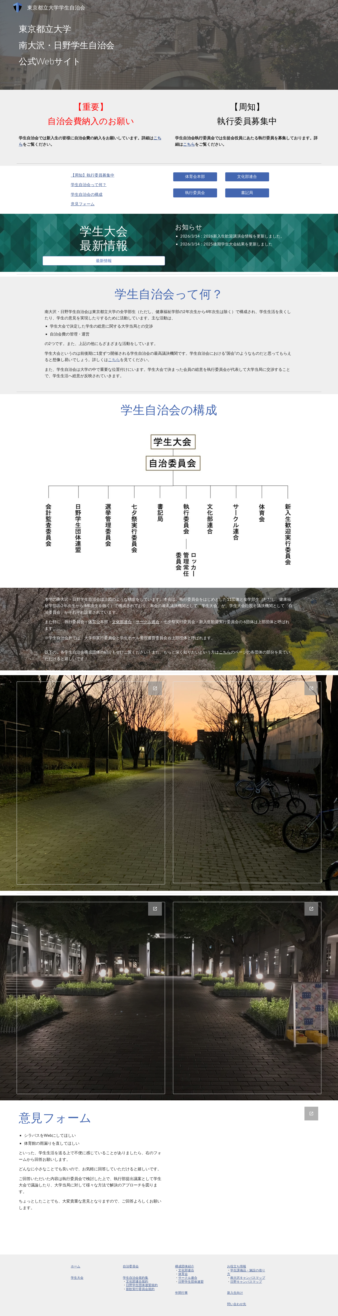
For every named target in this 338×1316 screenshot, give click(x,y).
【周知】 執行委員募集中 (92, 175)
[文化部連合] (247, 177)
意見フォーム (83, 204)
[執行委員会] (195, 193)
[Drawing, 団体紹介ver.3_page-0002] (247, 782)
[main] (169, 45)
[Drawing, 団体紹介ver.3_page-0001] (91, 782)
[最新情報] (104, 260)
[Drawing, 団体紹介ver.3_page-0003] (91, 998)
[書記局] (247, 193)
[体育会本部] (195, 177)
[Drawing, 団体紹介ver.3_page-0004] (247, 998)
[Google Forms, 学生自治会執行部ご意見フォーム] (247, 1177)
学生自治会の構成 (86, 194)
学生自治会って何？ (88, 184)
